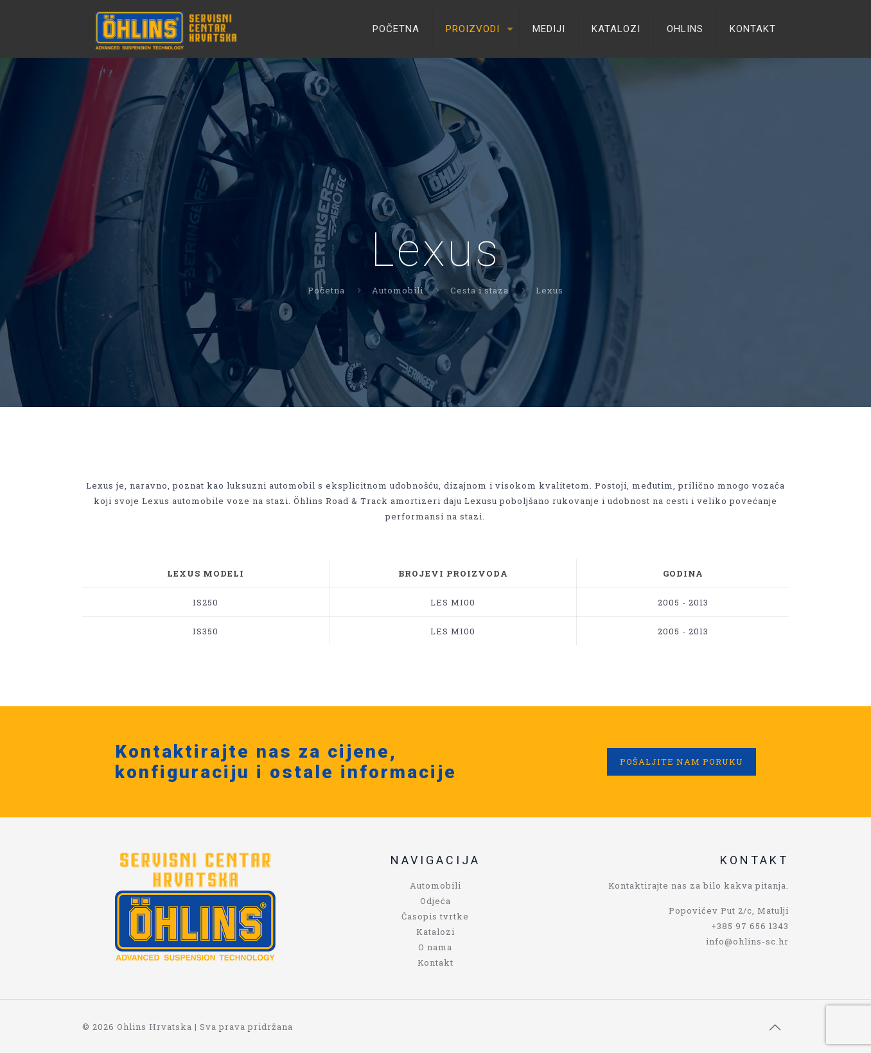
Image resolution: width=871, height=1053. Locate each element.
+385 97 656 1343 (750, 926)
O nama (435, 947)
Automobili (397, 290)
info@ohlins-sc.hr (747, 941)
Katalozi (435, 931)
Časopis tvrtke (435, 916)
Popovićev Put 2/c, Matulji (729, 910)
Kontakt (435, 962)
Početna (326, 290)
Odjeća (435, 901)
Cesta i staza (479, 290)
